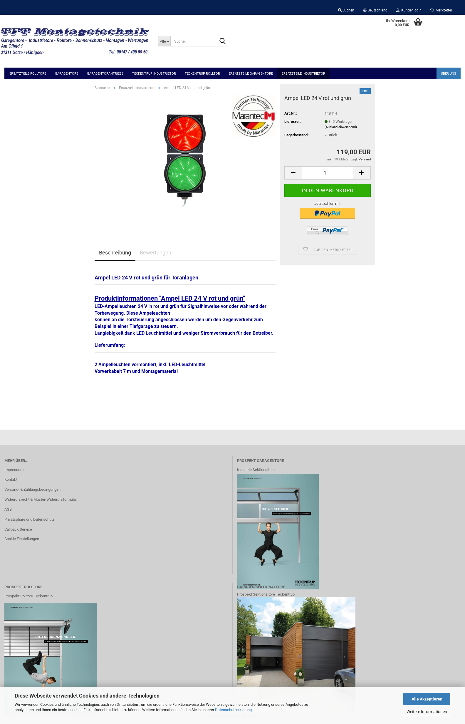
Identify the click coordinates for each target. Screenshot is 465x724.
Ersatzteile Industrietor (303, 74)
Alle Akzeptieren (427, 699)
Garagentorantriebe (105, 74)
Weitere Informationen (427, 711)
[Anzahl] (327, 173)
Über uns (448, 74)
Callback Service (18, 529)
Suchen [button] (346, 10)
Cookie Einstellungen (21, 539)
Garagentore (66, 74)
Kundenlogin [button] (409, 10)
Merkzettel (441, 10)
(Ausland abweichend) (341, 127)
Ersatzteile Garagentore (251, 74)
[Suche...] (164, 41)
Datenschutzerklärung (233, 710)
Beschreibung (115, 252)
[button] (375, 10)
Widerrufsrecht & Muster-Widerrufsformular (40, 499)
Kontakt (10, 479)
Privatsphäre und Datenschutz (29, 519)
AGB (8, 509)
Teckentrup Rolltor (202, 74)
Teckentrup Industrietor (154, 74)
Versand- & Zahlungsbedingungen (32, 489)
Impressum (13, 469)
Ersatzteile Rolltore (27, 74)
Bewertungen (155, 252)
